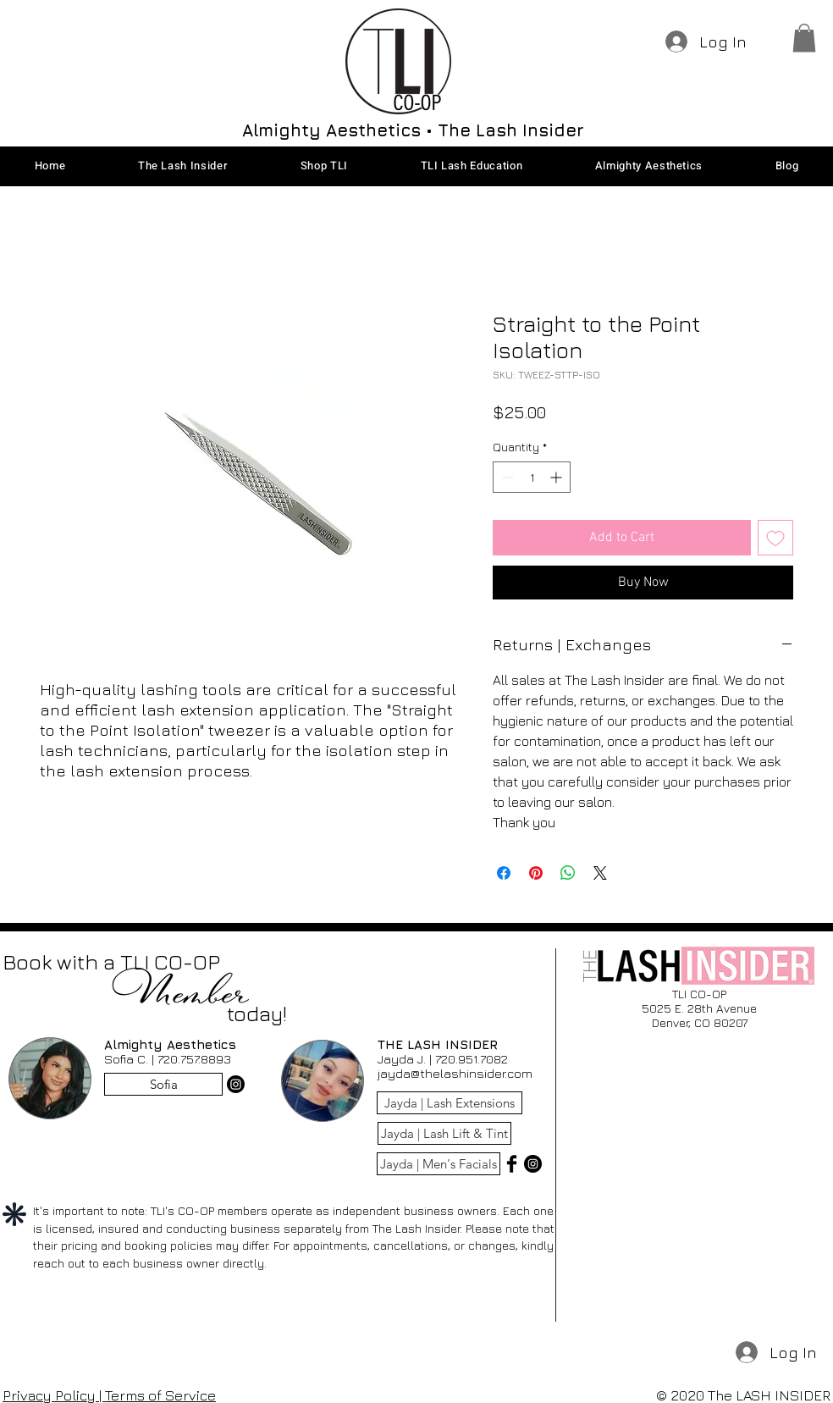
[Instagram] (236, 1084)
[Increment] (557, 477)
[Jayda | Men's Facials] (438, 1163)
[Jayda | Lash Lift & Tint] (444, 1133)
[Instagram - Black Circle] (533, 1164)
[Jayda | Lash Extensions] (449, 1102)
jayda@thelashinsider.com (455, 1073)
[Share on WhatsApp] (568, 873)
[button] (804, 38)
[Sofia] (163, 1084)
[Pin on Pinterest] (536, 873)
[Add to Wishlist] (775, 537)
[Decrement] (505, 477)
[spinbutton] (531, 477)
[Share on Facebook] (504, 873)
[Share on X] (600, 873)
